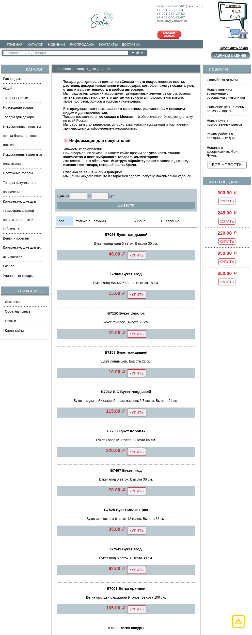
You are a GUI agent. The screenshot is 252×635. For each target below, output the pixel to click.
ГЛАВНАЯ (15, 44)
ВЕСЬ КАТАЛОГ (26, 579)
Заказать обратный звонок (197, 554)
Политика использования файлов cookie (204, 620)
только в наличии (91, 221)
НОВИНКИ (56, 44)
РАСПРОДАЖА (82, 44)
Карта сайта (14, 331)
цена (141, 221)
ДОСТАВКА (131, 44)
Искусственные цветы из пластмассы (22, 159)
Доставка (12, 302)
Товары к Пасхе (15, 98)
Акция (8, 88)
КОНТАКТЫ (108, 44)
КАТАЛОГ (35, 44)
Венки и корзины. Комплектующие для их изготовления (22, 247)
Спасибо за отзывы (222, 80)
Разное (8, 266)
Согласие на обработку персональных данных (129, 620)
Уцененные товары (18, 276)
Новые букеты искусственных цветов (224, 122)
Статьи (10, 321)
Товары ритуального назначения (19, 187)
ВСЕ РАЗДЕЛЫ (107, 556)
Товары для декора (18, 117)
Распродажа (13, 79)
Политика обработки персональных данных (50, 620)
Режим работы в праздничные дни (221, 136)
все (61, 221)
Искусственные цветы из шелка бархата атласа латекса (22, 136)
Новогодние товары (18, 107)
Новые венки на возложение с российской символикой (226, 93)
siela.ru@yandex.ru (189, 542)
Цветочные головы (18, 173)
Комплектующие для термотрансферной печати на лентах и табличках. (19, 215)
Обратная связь (17, 311)
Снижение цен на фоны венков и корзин (226, 109)
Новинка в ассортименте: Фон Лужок (222, 151)
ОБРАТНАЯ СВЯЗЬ (107, 543)
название (171, 221)
